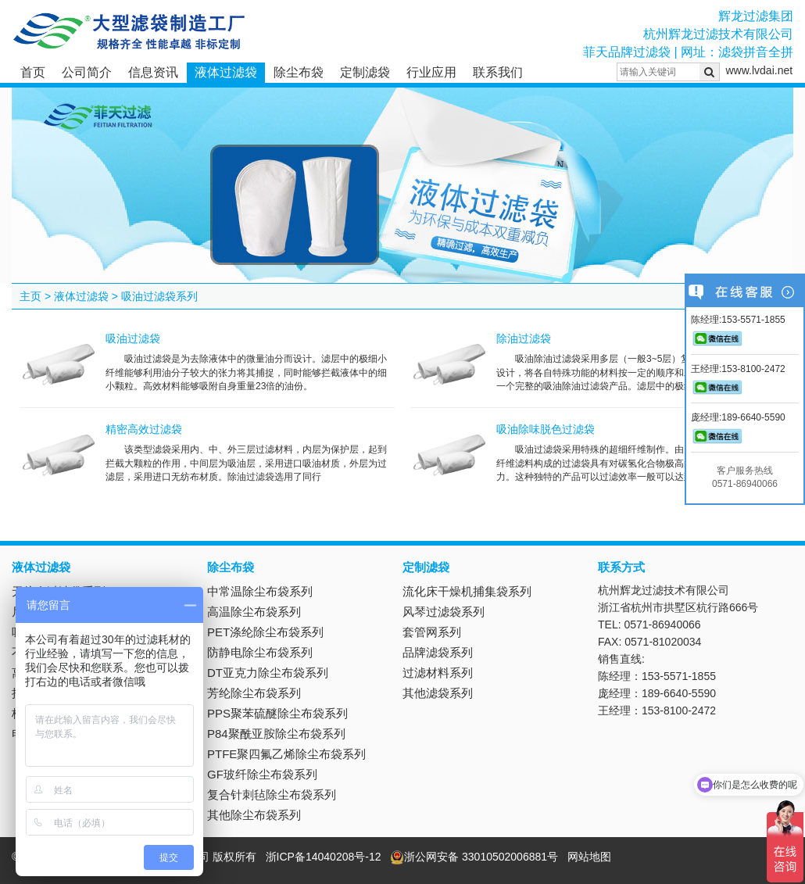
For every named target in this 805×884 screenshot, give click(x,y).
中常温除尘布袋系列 (260, 591)
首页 (32, 72)
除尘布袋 (299, 72)
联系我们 (498, 72)
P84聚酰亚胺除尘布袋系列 (276, 733)
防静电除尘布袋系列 (260, 652)
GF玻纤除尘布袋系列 (262, 774)
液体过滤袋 (226, 72)
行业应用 (431, 72)
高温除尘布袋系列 (254, 611)
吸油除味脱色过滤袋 (545, 429)
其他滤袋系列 (437, 693)
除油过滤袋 (523, 338)
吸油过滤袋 (133, 338)
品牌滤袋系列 (437, 652)
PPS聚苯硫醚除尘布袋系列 (277, 713)
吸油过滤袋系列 (159, 296)
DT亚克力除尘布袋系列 (267, 672)
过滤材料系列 (437, 672)
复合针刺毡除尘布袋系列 (271, 794)
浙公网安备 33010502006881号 (474, 856)
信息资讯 (153, 72)
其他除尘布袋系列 (254, 814)
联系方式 (621, 567)
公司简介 (87, 72)
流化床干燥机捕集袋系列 (466, 591)
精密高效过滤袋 (144, 429)
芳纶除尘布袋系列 (254, 693)
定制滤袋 (365, 72)
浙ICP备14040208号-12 (323, 856)
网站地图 (589, 856)
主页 (30, 296)
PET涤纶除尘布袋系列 (265, 632)
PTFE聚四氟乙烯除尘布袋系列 (286, 754)
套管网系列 (431, 632)
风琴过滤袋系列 (443, 611)
